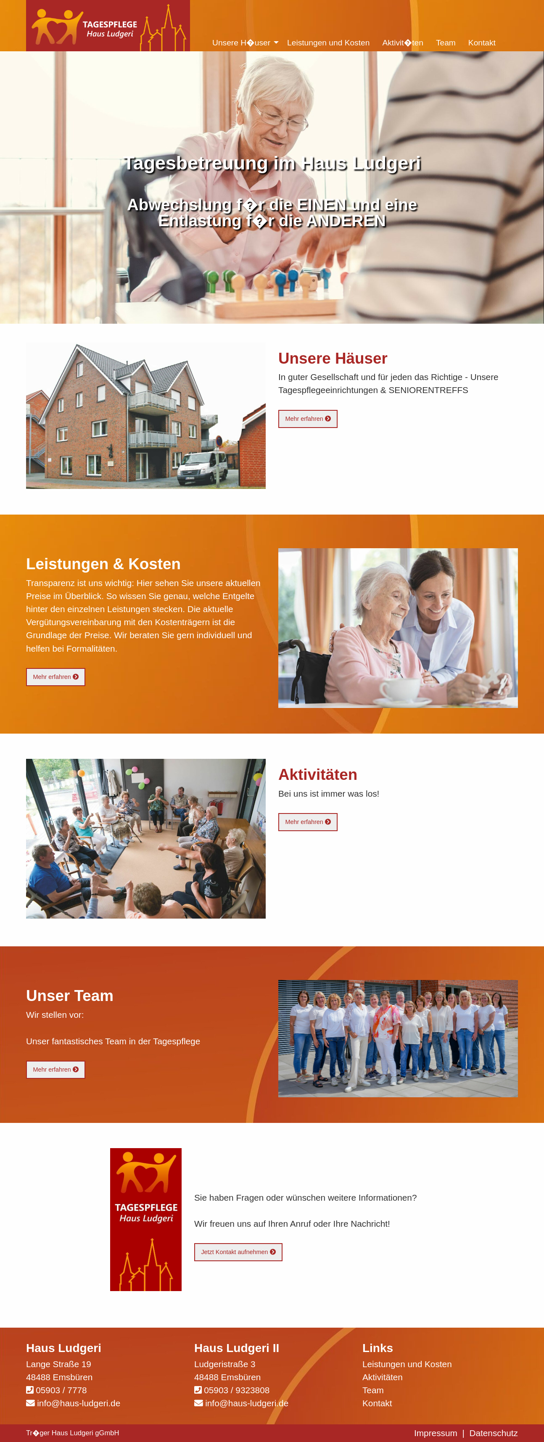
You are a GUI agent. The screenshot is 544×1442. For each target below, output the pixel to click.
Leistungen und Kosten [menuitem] (328, 42)
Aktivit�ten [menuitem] (402, 42)
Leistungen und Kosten (407, 1364)
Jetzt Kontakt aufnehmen (238, 1252)
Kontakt (377, 1403)
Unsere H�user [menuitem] (241, 42)
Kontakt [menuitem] (482, 42)
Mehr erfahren (307, 418)
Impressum (435, 1433)
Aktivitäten (382, 1377)
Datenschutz (493, 1433)
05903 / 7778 (61, 1390)
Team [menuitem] (446, 42)
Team (373, 1390)
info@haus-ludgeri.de (78, 1403)
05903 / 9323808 (236, 1390)
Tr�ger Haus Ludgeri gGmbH (72, 1433)
